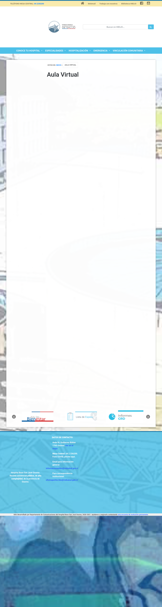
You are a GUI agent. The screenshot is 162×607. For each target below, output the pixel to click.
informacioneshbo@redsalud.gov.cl (62, 468)
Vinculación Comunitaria (129, 50)
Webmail (92, 3)
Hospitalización (80, 50)
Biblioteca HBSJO (128, 3)
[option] (37, 417)
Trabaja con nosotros (108, 3)
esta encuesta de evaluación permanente (133, 515)
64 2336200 (39, 3)
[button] (14, 417)
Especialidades (55, 50)
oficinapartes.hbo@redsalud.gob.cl (62, 480)
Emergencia (102, 50)
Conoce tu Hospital (29, 50)
